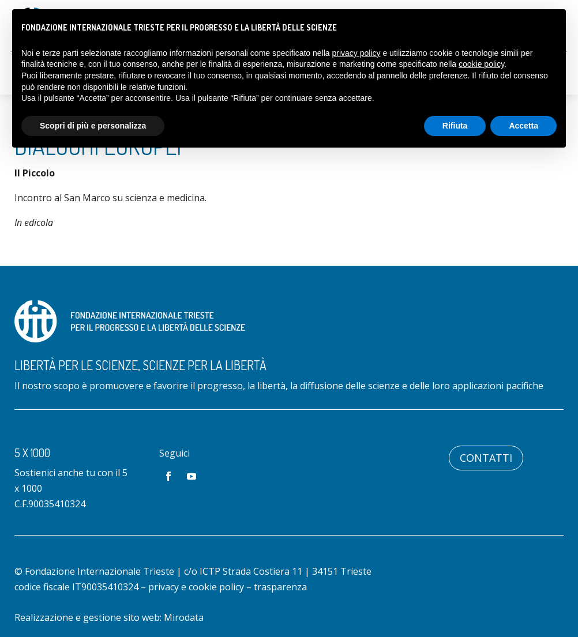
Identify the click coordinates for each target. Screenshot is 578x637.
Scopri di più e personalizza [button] (93, 125)
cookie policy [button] (481, 64)
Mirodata (184, 617)
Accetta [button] (523, 125)
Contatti (486, 458)
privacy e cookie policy (196, 587)
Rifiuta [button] (455, 125)
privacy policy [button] (356, 53)
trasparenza (280, 587)
